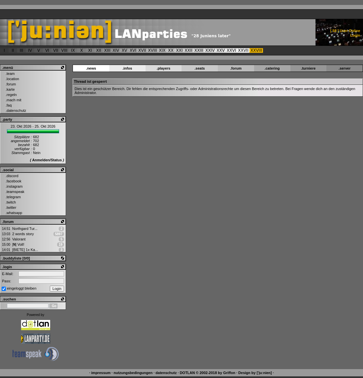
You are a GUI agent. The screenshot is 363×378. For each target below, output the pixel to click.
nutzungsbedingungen (133, 373)
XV (124, 50)
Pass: (6, 281)
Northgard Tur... (24, 229)
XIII (107, 50)
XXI (179, 50)
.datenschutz (16, 110)
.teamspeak (15, 192)
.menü (7, 68)
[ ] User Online (345, 31)
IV (30, 50)
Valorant (18, 239)
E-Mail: (7, 274)
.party (7, 119)
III (21, 50)
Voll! (18, 244)
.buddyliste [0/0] (16, 258)
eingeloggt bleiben (21, 288)
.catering (272, 68)
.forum (11, 84)
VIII (64, 50)
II (13, 50)
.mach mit (13, 100)
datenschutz (166, 373)
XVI (133, 50)
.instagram (14, 186)
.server (344, 68)
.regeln (11, 95)
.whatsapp (14, 213)
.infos (127, 68)
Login (355, 35)
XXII (189, 50)
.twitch (11, 202)
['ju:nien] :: (137, 32)
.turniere (308, 68)
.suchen (9, 299)
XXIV (209, 50)
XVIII (152, 50)
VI (47, 50)
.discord (12, 176)
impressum (101, 373)
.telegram (13, 197)
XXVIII (256, 50)
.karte (10, 89)
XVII (142, 50)
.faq (9, 105)
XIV (116, 50)
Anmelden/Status (47, 160)
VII (55, 50)
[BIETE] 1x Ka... (25, 250)
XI (90, 50)
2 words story (23, 234)
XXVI (231, 50)
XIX (162, 50)
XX (170, 50)
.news (91, 68)
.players (164, 68)
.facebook (13, 181)
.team (10, 74)
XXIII (198, 50)
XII (98, 50)
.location (12, 79)
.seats (200, 68)
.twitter (11, 207)
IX (73, 50)
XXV (220, 50)
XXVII (243, 50)
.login (7, 267)
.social (8, 170)
